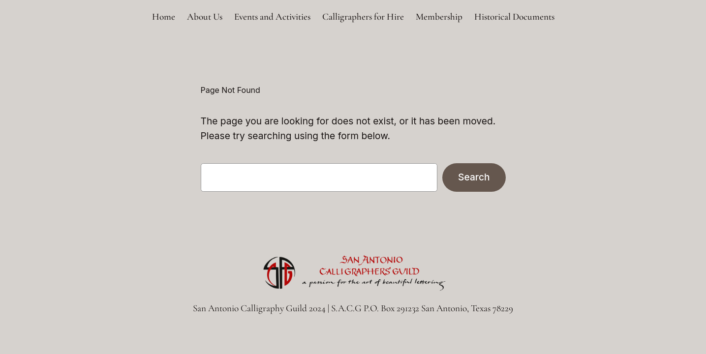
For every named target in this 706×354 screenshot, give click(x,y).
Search (474, 177)
